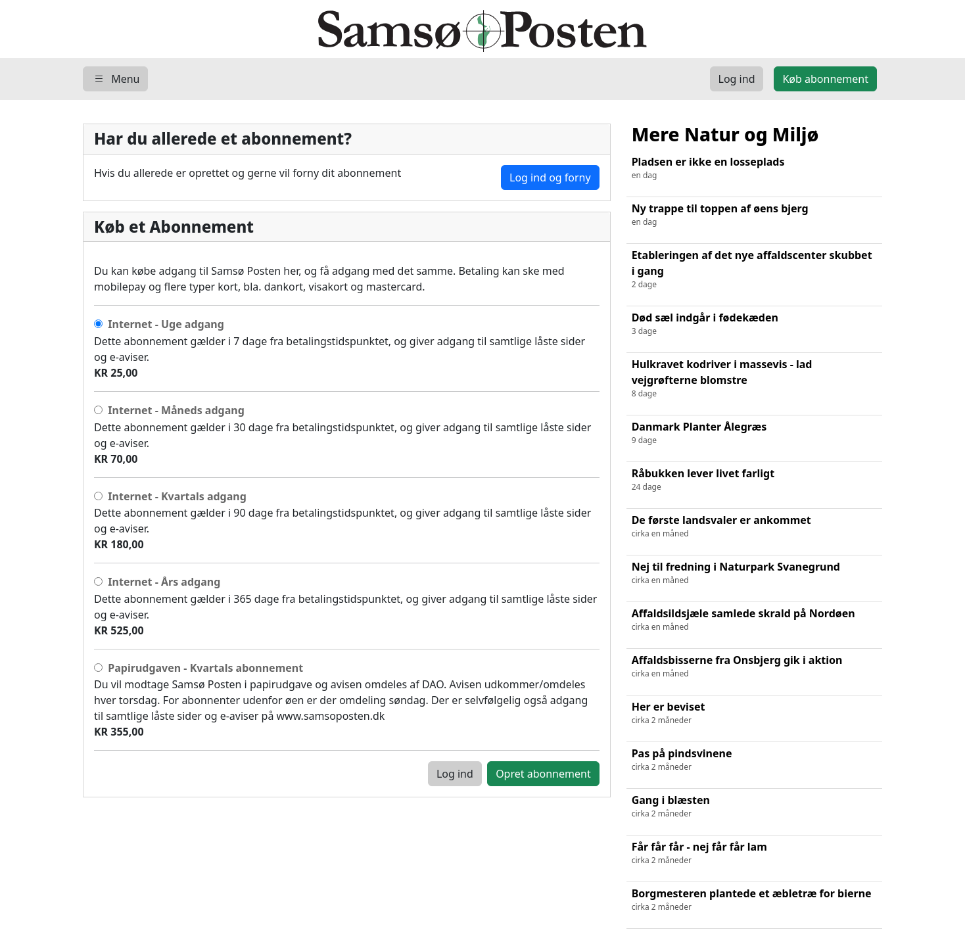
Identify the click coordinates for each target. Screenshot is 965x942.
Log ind (454, 773)
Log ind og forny (550, 177)
